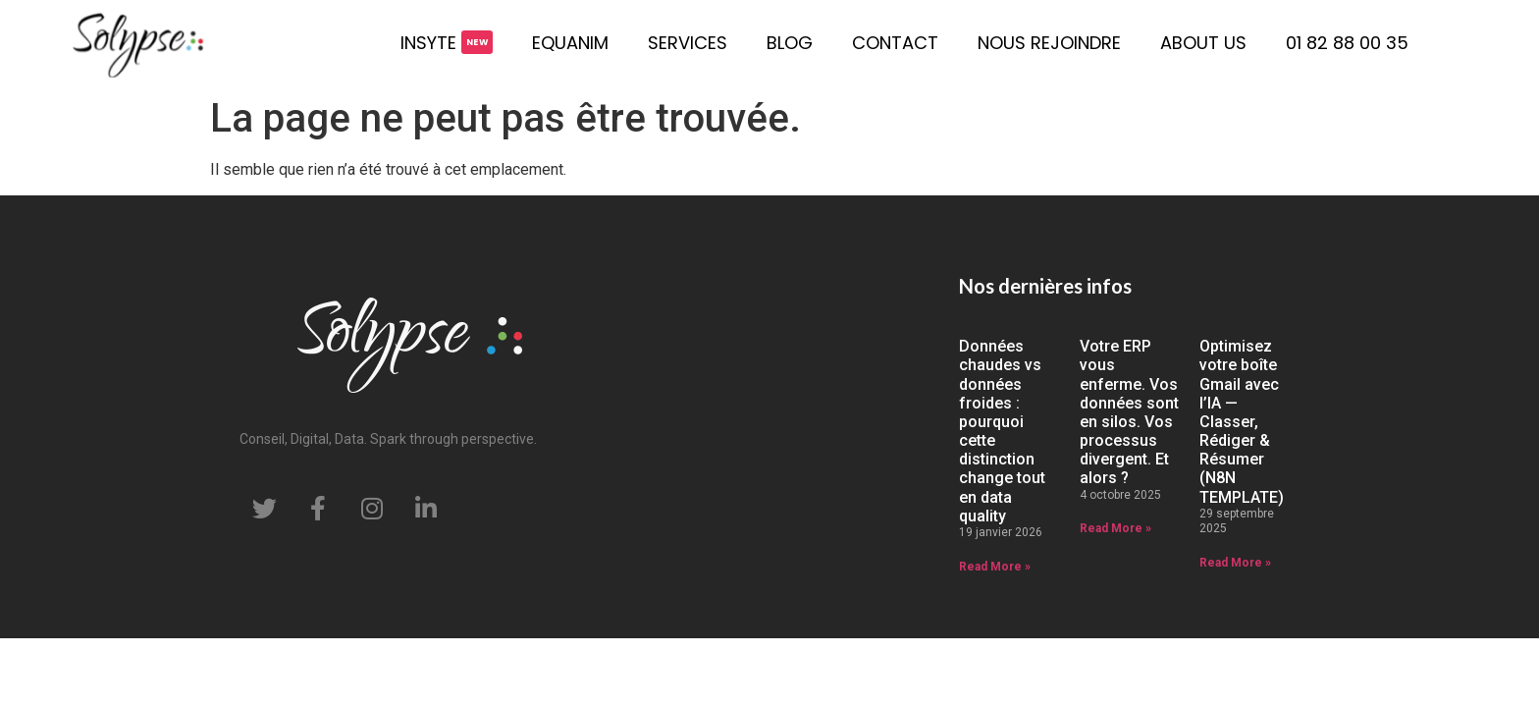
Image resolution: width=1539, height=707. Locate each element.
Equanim (570, 42)
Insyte (428, 42)
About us (1203, 42)
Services (687, 42)
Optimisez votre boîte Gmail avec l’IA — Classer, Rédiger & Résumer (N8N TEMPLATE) (1241, 422)
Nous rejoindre (1049, 42)
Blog (790, 42)
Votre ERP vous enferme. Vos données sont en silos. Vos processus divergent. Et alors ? (1129, 412)
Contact (895, 42)
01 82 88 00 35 (1347, 42)
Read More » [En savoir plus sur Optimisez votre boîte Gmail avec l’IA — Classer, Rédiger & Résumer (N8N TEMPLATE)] (1235, 563)
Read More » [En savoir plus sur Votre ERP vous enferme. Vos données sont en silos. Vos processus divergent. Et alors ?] (1115, 528)
